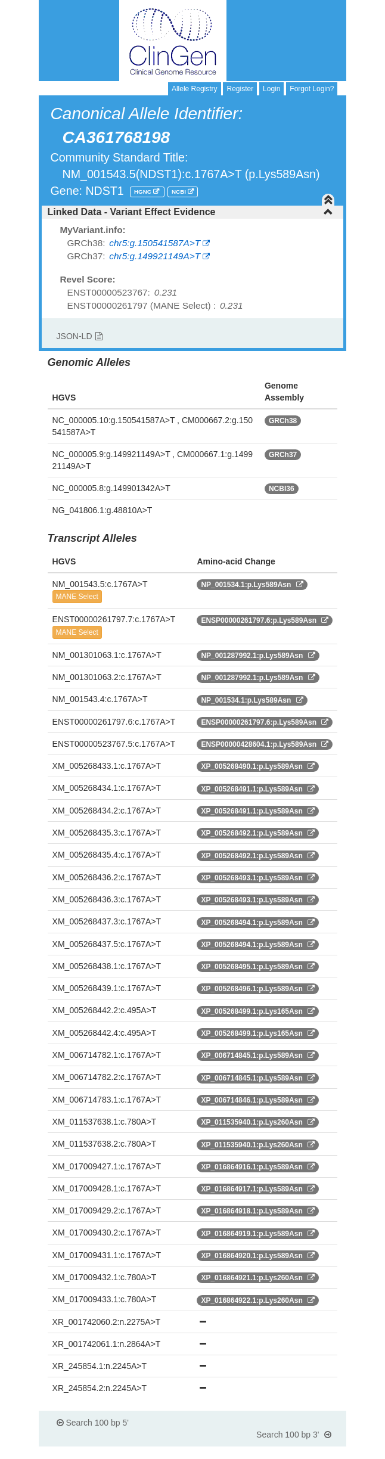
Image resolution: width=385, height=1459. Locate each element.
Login (271, 89)
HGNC (143, 191)
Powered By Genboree (289, 1453)
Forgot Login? (312, 89)
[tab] (193, 212)
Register (239, 89)
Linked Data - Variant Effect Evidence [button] (191, 212)
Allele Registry (195, 89)
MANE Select (77, 596)
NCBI (180, 191)
